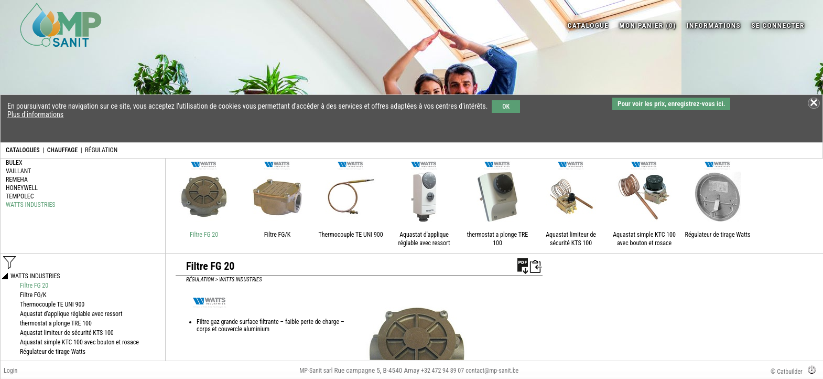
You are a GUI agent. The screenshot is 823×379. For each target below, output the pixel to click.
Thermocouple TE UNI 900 (350, 234)
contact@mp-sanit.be (491, 370)
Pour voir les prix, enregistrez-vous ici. (671, 104)
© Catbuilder (787, 371)
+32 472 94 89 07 (442, 370)
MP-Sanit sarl (315, 370)
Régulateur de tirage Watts (718, 234)
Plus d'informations (35, 114)
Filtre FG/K (277, 234)
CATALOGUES (23, 150)
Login (10, 370)
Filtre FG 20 (204, 234)
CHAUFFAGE (62, 150)
